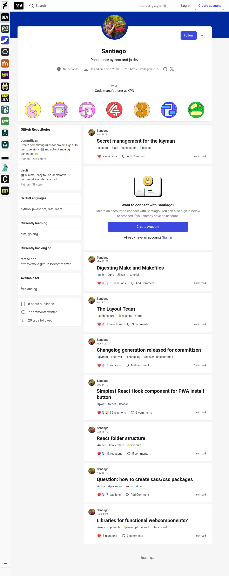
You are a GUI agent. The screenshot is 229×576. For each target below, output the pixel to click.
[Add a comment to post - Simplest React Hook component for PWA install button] (111, 412)
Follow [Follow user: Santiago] (189, 35)
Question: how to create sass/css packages (145, 479)
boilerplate (116, 445)
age (115, 148)
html (138, 316)
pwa (101, 404)
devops (145, 148)
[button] (33, 110)
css (139, 486)
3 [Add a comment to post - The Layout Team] (137, 324)
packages (115, 486)
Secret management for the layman (136, 141)
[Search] (31, 6)
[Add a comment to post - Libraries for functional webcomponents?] (107, 535)
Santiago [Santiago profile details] (102, 130)
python (102, 357)
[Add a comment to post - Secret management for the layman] (107, 156)
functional (159, 527)
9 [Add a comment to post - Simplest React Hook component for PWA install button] (141, 412)
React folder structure (121, 438)
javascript (124, 316)
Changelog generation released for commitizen (149, 350)
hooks (124, 404)
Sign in (167, 237)
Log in (185, 6)
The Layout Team (116, 309)
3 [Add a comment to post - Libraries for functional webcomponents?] (132, 535)
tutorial (133, 275)
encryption (128, 148)
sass (101, 486)
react (112, 404)
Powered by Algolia (152, 6)
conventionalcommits (158, 357)
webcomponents (109, 527)
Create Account (148, 227)
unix (100, 275)
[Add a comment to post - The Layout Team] (110, 324)
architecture (105, 316)
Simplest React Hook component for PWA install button (150, 394)
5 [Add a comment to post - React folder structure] (137, 453)
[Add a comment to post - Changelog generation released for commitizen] (109, 365)
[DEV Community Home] (19, 6)
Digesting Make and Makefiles (130, 268)
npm (129, 486)
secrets (102, 148)
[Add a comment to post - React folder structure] (110, 453)
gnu (111, 275)
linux (121, 275)
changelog (133, 357)
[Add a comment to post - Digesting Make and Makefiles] (111, 283)
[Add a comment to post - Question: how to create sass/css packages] (109, 494)
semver (116, 357)
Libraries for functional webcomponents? (142, 520)
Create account (209, 6)
